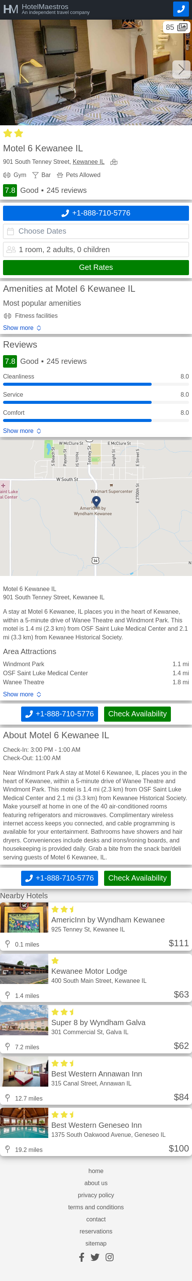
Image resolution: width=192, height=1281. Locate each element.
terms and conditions (96, 1207)
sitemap (95, 1244)
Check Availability (137, 714)
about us (96, 1183)
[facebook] (81, 1258)
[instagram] (110, 1258)
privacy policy (96, 1195)
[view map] (115, 162)
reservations (96, 1232)
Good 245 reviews (45, 190)
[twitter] (95, 1258)
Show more (18, 328)
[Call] (181, 9)
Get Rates (96, 267)
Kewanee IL (89, 162)
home (95, 1171)
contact (96, 1219)
